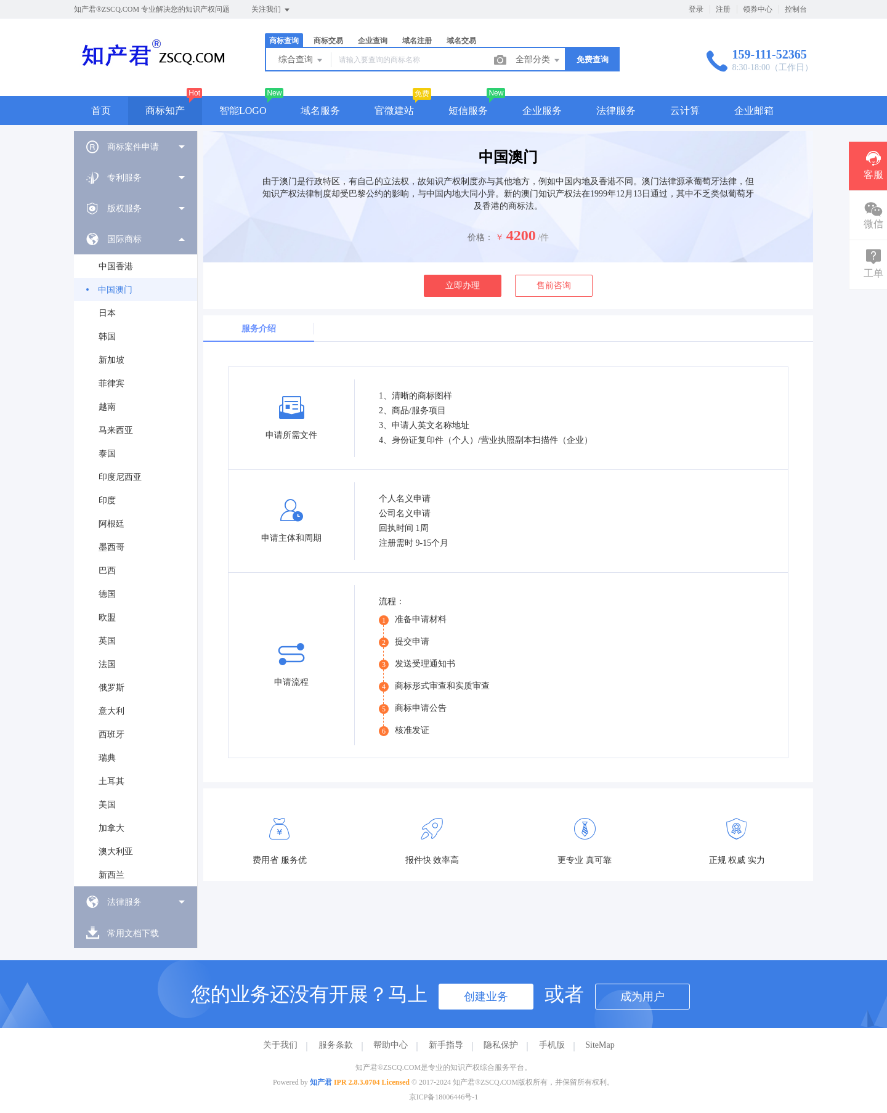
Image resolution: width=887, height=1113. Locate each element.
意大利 (111, 711)
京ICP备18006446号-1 (444, 1097)
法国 (107, 664)
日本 (107, 313)
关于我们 (280, 1045)
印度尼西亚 (120, 477)
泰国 (107, 453)
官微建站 (394, 110)
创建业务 (486, 996)
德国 (107, 594)
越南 (107, 406)
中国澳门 (115, 289)
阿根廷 (111, 523)
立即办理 (462, 285)
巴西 (107, 570)
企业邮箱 (754, 110)
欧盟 (107, 617)
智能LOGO (242, 110)
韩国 (107, 336)
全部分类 (538, 60)
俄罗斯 (111, 687)
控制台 (796, 9)
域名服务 (320, 110)
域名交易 (461, 40)
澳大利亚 (116, 851)
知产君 (321, 1082)
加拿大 (111, 828)
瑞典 (107, 758)
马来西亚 (116, 430)
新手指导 (446, 1045)
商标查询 (284, 40)
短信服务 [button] (468, 110)
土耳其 (111, 781)
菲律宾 (111, 383)
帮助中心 (390, 1045)
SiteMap (599, 1045)
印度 (107, 500)
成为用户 (642, 996)
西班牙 (111, 734)
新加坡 (111, 360)
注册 (723, 9)
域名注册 (417, 40)
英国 (107, 641)
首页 (101, 110)
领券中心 (757, 9)
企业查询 (372, 40)
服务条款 (335, 1045)
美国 (107, 804)
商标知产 (165, 110)
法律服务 (616, 110)
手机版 (552, 1045)
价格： (480, 237)
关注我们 (271, 10)
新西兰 (111, 875)
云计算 (685, 110)
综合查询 (301, 60)
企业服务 (542, 110)
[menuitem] (135, 146)
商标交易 (328, 40)
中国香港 (116, 266)
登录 (696, 9)
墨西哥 (111, 547)
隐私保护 (501, 1045)
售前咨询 (554, 285)
